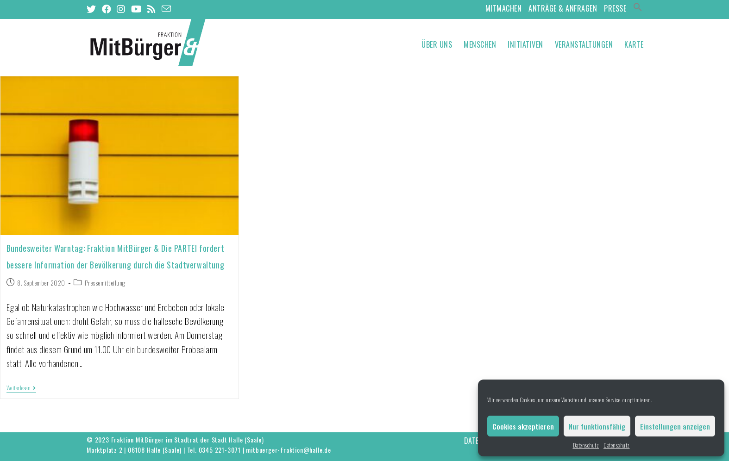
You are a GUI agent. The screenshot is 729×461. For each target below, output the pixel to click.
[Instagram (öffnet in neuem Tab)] (121, 9)
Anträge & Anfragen (562, 8)
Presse (615, 8)
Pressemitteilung (105, 282)
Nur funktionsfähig (597, 426)
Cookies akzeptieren (523, 426)
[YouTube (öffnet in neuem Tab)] (136, 9)
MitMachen (503, 8)
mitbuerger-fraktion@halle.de (288, 450)
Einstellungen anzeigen (675, 426)
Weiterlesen (21, 388)
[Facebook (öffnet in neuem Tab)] (106, 9)
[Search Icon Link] (637, 8)
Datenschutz (586, 445)
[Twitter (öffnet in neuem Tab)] (93, 9)
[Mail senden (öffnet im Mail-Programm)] (166, 8)
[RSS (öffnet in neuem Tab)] (152, 9)
